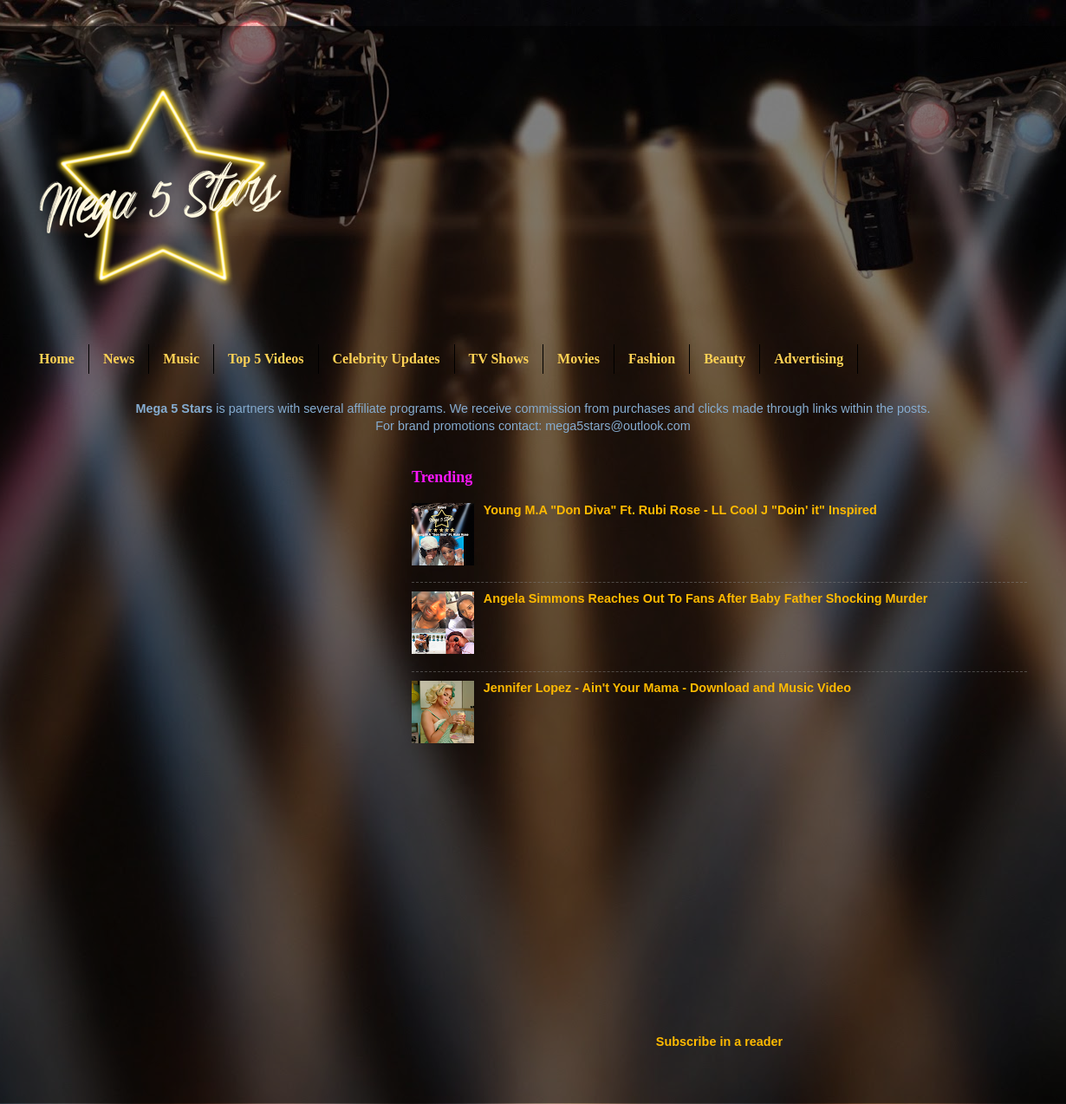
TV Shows (499, 358)
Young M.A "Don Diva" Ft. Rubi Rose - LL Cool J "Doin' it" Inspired (680, 510)
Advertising (808, 358)
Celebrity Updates (386, 358)
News (118, 358)
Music (181, 358)
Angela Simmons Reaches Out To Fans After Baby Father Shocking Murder (706, 598)
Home (57, 358)
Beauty (724, 358)
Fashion (651, 358)
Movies (578, 358)
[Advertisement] (554, 894)
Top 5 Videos (265, 358)
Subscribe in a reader (719, 1041)
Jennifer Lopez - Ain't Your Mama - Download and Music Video (667, 688)
